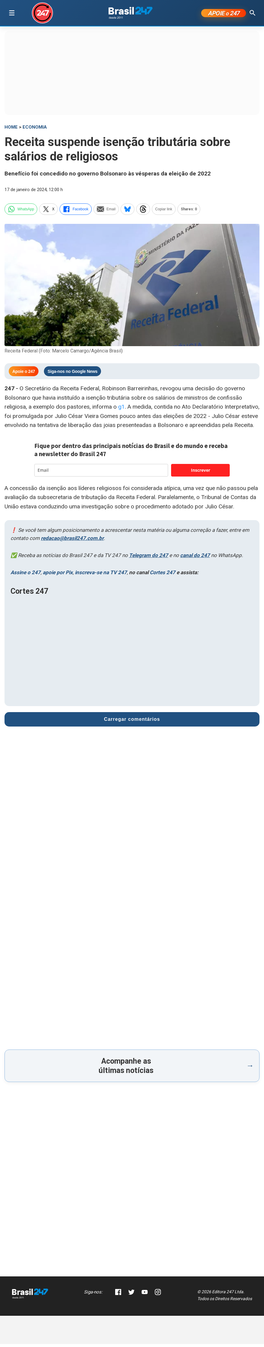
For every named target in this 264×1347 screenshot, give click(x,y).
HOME (11, 130)
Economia (35, 130)
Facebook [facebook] (75, 211)
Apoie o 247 (23, 374)
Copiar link (163, 212)
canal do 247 (195, 558)
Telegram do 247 (148, 558)
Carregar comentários (132, 721)
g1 (121, 409)
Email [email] (106, 211)
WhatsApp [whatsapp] (21, 211)
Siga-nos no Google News (72, 374)
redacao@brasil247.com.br (72, 541)
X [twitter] (48, 211)
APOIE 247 (223, 14)
